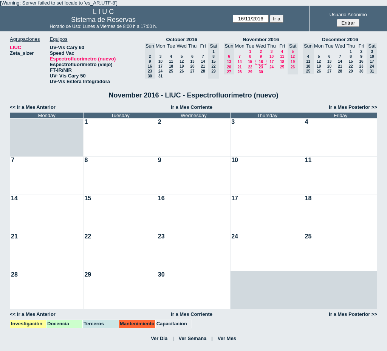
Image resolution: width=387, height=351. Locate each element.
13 (192, 61)
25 (171, 71)
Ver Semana (193, 338)
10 (160, 61)
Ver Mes (227, 338)
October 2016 (181, 39)
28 (203, 71)
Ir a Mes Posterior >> (353, 107)
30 (261, 72)
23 (261, 67)
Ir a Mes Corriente (191, 107)
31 (160, 76)
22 (250, 67)
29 (250, 72)
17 (160, 66)
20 (192, 66)
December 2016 (340, 39)
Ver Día (159, 338)
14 (203, 61)
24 (160, 71)
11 (171, 61)
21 (203, 66)
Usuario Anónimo (348, 14)
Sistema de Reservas (103, 19)
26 (182, 71)
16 (261, 62)
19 (182, 66)
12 (182, 61)
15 (250, 62)
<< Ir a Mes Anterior (33, 107)
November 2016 (261, 39)
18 (171, 66)
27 (192, 71)
